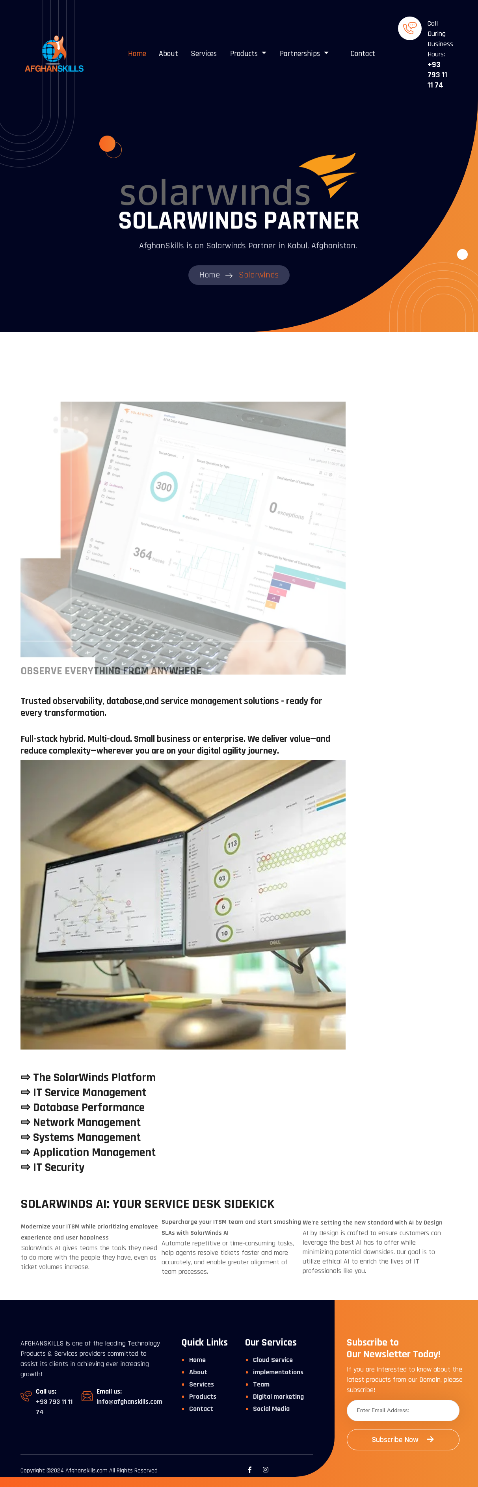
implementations (278, 1372)
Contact (362, 53)
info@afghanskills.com (129, 1401)
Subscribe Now (403, 1440)
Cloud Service (273, 1359)
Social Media (271, 1408)
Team (261, 1384)
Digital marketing (278, 1396)
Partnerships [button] (301, 53)
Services (204, 53)
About (168, 53)
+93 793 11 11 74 (437, 75)
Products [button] (245, 53)
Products (202, 1396)
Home (137, 53)
